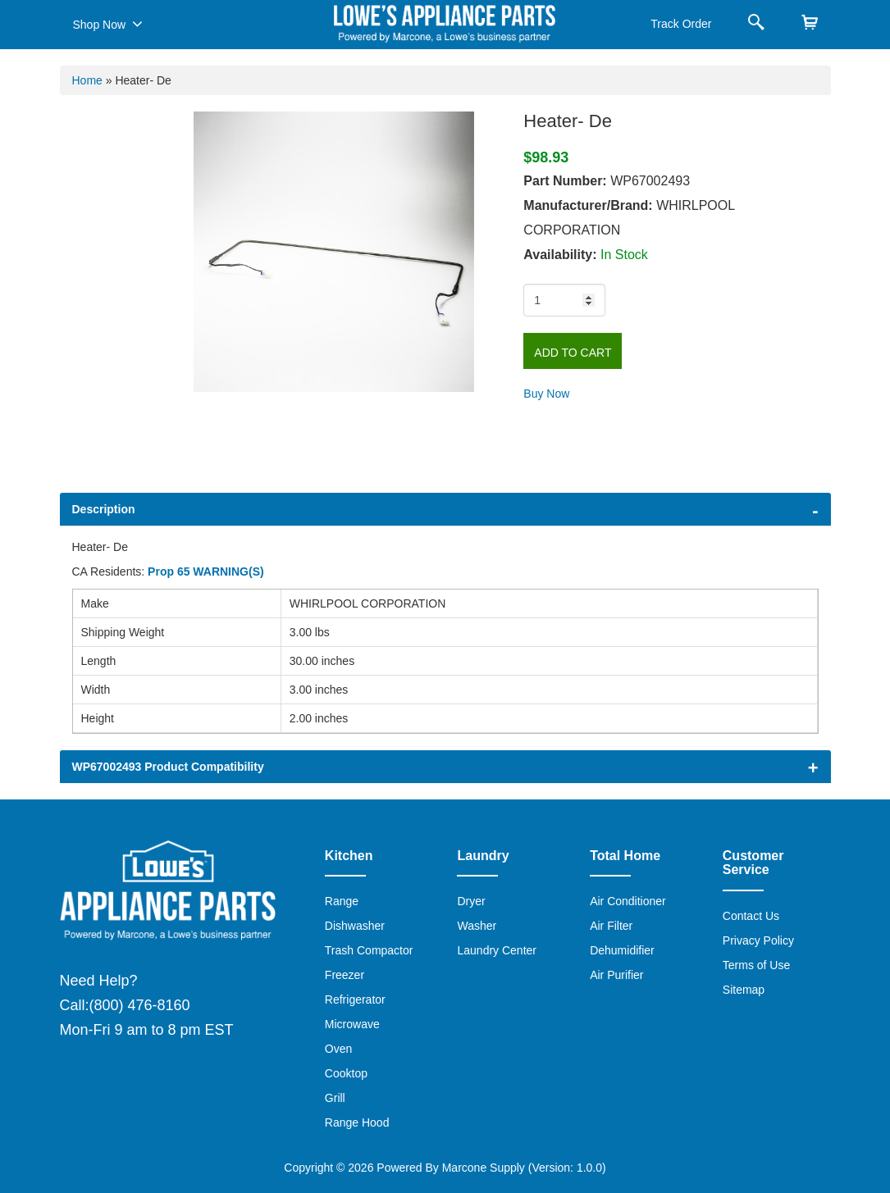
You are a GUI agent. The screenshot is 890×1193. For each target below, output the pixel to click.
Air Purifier (616, 974)
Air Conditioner (628, 901)
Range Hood (357, 1122)
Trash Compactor (369, 950)
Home (87, 80)
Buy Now (546, 393)
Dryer (471, 901)
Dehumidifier (622, 950)
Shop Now (108, 24)
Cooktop (346, 1073)
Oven (338, 1048)
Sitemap (743, 989)
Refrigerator (355, 999)
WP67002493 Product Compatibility (168, 766)
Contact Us (751, 915)
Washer (476, 925)
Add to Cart (572, 352)
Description (103, 509)
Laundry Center (496, 950)
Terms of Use (756, 965)
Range (341, 901)
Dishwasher (355, 925)
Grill (335, 1097)
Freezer (344, 974)
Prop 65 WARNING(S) (206, 571)
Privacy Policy (758, 940)
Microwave (352, 1024)
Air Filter (611, 925)
